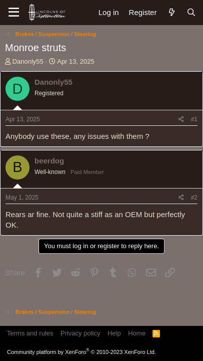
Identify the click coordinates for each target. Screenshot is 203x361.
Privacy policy (80, 333)
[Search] (191, 12)
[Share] (181, 119)
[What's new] (171, 12)
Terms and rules (30, 333)
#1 (194, 119)
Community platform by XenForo (81, 352)
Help (114, 333)
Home (137, 333)
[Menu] (14, 12)
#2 (194, 197)
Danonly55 (28, 61)
